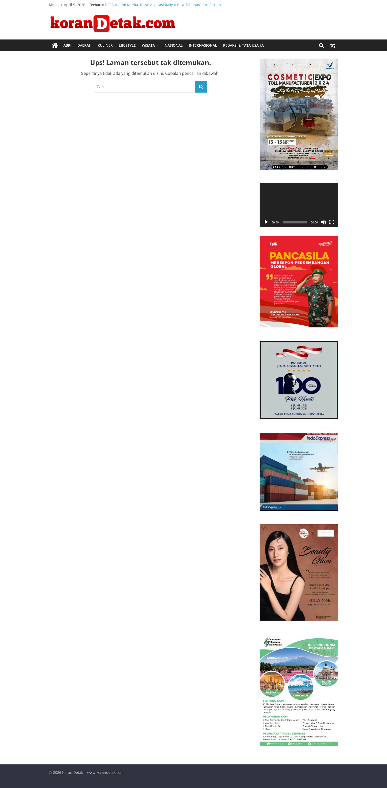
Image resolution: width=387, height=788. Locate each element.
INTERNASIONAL (203, 45)
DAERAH (84, 45)
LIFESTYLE (127, 45)
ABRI (67, 45)
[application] (299, 205)
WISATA (148, 45)
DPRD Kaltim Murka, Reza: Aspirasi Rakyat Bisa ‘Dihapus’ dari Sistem (163, 4)
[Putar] (266, 222)
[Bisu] (323, 222)
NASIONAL (174, 45)
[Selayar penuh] (331, 222)
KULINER (105, 45)
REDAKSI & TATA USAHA (243, 45)
